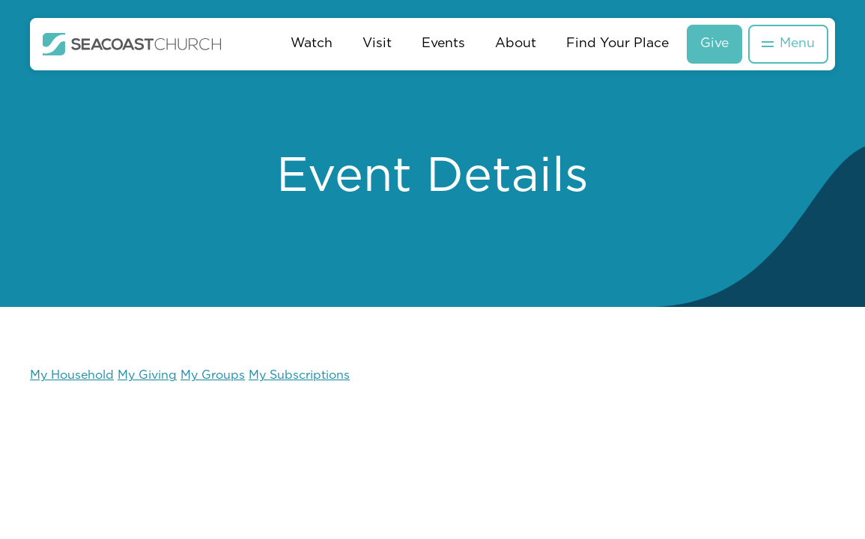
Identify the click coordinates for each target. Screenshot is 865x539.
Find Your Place (617, 43)
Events (443, 43)
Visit (377, 43)
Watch (312, 43)
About (515, 43)
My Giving (147, 376)
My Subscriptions (299, 376)
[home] (132, 44)
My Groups (212, 376)
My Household (72, 376)
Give (714, 43)
